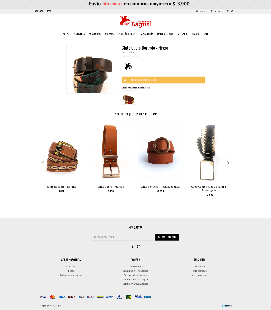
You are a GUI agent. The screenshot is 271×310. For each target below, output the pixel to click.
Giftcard (182, 33)
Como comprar (135, 266)
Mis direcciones (199, 275)
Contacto (39, 11)
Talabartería (146, 33)
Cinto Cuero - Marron (111, 186)
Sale (206, 33)
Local (49, 11)
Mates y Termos (165, 33)
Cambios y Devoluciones (135, 284)
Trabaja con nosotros (71, 275)
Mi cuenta (200, 266)
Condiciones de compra (135, 279)
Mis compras (200, 271)
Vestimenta (79, 33)
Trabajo (195, 33)
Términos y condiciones (135, 271)
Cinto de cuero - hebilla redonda (160, 186)
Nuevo (66, 33)
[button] (228, 163)
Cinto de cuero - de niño (61, 186)
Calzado (109, 33)
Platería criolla (126, 33)
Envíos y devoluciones (135, 275)
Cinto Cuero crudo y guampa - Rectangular (209, 188)
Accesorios (95, 33)
